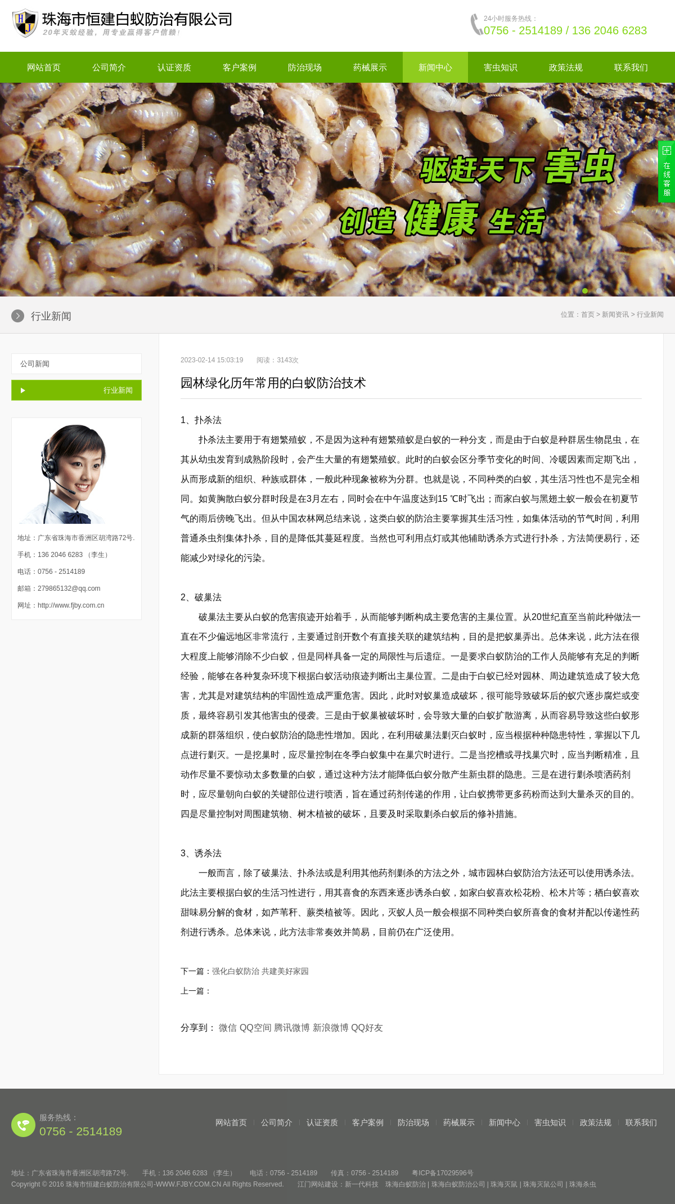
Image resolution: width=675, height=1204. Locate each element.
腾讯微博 (292, 1027)
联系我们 (631, 67)
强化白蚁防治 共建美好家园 (260, 971)
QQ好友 (367, 1027)
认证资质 (174, 67)
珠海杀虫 (582, 1184)
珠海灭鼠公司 (543, 1184)
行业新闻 (118, 390)
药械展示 (370, 67)
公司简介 (109, 67)
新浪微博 (331, 1027)
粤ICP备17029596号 (442, 1173)
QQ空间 (256, 1027)
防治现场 (305, 67)
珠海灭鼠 (504, 1184)
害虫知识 (501, 67)
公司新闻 (35, 364)
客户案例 (239, 67)
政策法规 (566, 67)
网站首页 (44, 67)
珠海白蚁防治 (405, 1184)
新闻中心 (435, 67)
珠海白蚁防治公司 (458, 1184)
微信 (228, 1027)
